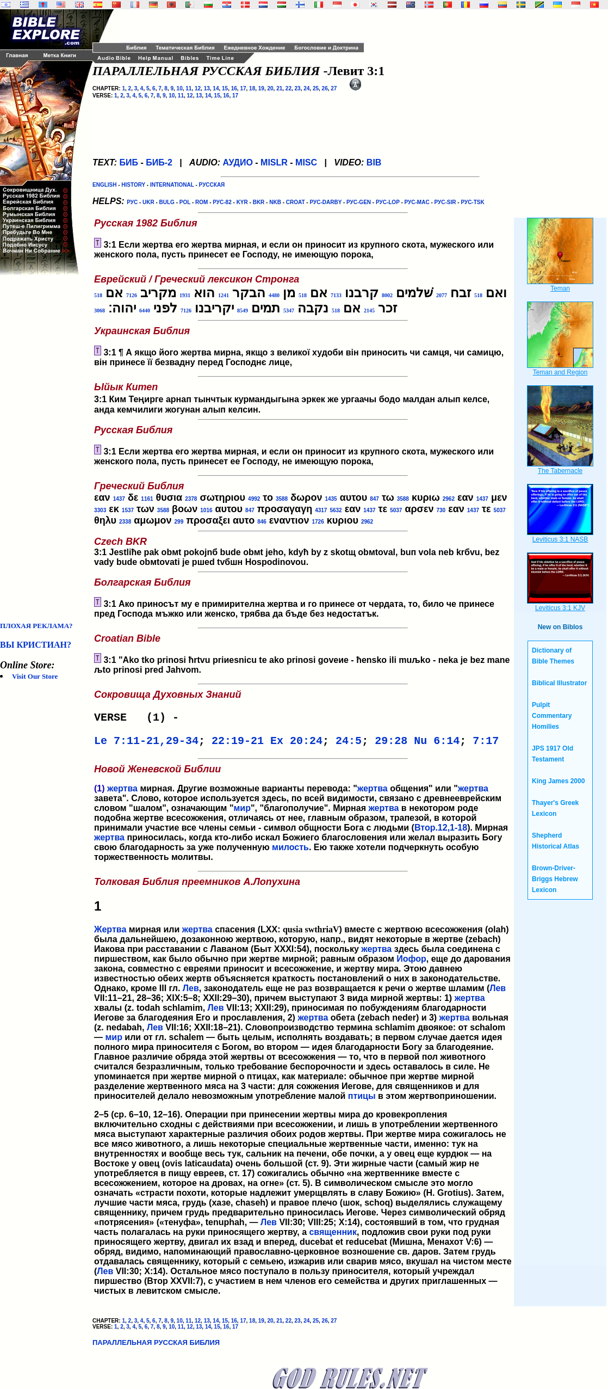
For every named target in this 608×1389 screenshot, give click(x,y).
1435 (331, 499)
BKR (259, 202)
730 (440, 510)
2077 (441, 295)
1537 (128, 510)
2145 (369, 311)
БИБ (128, 162)
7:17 (486, 744)
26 (325, 88)
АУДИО (237, 162)
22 (288, 88)
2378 (191, 499)
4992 (254, 499)
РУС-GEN (358, 202)
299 (179, 522)
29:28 (391, 744)
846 (261, 522)
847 (374, 499)
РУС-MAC (417, 202)
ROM (201, 202)
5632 (336, 510)
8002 (387, 295)
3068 (99, 311)
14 (216, 88)
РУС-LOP (388, 202)
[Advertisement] (43, 448)
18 (252, 88)
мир (241, 812)
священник (332, 1236)
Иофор (411, 963)
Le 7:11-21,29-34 (146, 744)
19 (261, 88)
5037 (396, 510)
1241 (223, 295)
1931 (184, 295)
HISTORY (133, 185)
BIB (374, 162)
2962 (449, 499)
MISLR (274, 162)
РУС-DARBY (325, 202)
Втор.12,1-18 (440, 832)
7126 (131, 295)
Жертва (110, 933)
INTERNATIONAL (172, 185)
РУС (132, 202)
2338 (125, 522)
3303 (100, 510)
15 (225, 88)
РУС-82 (222, 202)
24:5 (349, 744)
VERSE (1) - (139, 718)
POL (184, 202)
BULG (167, 202)
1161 (147, 499)
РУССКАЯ (212, 185)
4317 (321, 510)
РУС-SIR (445, 202)
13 (207, 88)
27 (334, 88)
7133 (336, 295)
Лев (191, 992)
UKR (148, 202)
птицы (362, 1100)
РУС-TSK (472, 202)
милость (290, 851)
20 (270, 88)
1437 (119, 499)
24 (306, 88)
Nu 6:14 (437, 744)
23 (298, 88)
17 (243, 88)
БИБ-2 (159, 162)
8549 (242, 311)
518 (478, 295)
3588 (282, 499)
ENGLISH (104, 185)
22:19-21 (238, 744)
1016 (206, 510)
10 (180, 88)
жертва (122, 792)
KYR (242, 202)
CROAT (295, 202)
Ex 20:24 (296, 744)
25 (316, 88)
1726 (318, 522)
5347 (288, 311)
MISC (306, 162)
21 (279, 88)
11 (188, 88)
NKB (275, 202)
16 (234, 88)
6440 (144, 311)
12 (198, 88)
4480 (274, 295)
